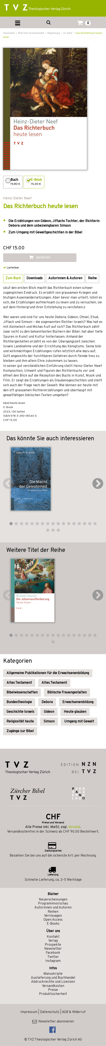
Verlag (53, 941)
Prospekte (53, 945)
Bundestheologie (19, 702)
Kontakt (53, 937)
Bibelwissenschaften (22, 692)
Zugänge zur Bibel (20, 731)
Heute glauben (75, 712)
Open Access (53, 920)
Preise (53, 990)
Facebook (53, 953)
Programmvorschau (53, 904)
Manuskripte (53, 974)
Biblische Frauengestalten (67, 692)
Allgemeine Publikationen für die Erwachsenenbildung (48, 673)
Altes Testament (19, 683)
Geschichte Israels (20, 712)
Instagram (53, 961)
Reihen (53, 912)
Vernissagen (53, 916)
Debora (47, 702)
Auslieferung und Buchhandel (53, 978)
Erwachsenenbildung (77, 702)
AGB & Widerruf (74, 1012)
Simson (49, 721)
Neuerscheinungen (53, 900)
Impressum (28, 1012)
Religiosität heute (20, 721)
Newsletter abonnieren (53, 1022)
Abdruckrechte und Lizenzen (53, 982)
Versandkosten (53, 986)
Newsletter (53, 949)
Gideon (49, 712)
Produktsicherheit (53, 994)
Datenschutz (49, 1012)
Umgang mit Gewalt (79, 721)
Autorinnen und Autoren (53, 908)
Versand (74, 827)
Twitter (53, 957)
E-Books (53, 924)
